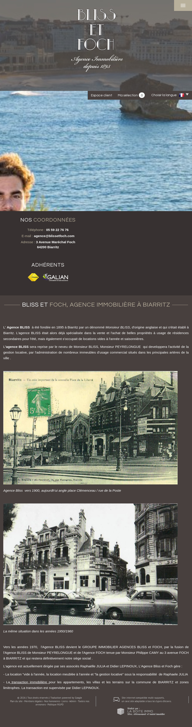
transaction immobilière (29, 682)
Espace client (101, 95)
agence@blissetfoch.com (54, 236)
